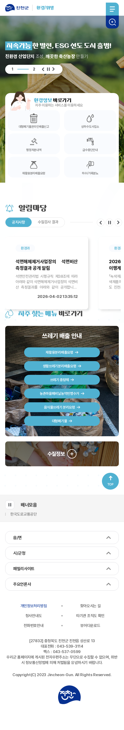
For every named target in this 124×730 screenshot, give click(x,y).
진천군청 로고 (69, 694)
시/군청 (19, 553)
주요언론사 (22, 584)
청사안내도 (33, 615)
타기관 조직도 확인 (90, 615)
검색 (112, 22)
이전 (43, 69)
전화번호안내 (33, 625)
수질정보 (56, 454)
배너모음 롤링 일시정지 (9, 504)
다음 (53, 69)
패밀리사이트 (24, 568)
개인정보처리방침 (33, 606)
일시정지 (48, 69)
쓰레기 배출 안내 (62, 336)
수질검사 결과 (48, 222)
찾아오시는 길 (90, 606)
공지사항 (18, 222)
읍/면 (17, 537)
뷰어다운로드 (90, 625)
